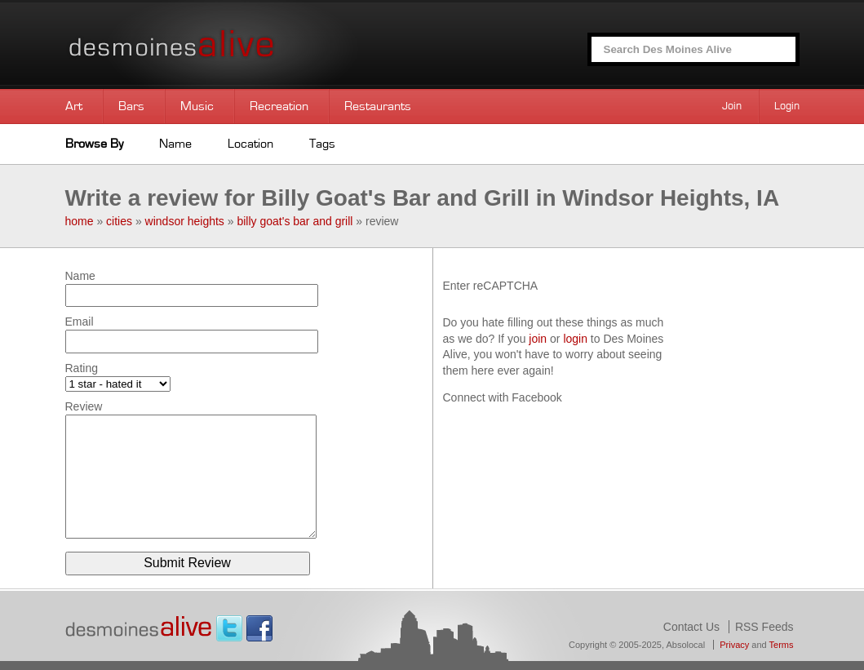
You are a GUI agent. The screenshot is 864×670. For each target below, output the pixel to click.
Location (250, 143)
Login (787, 106)
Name (175, 143)
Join (732, 106)
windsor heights (184, 221)
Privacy (734, 645)
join (538, 338)
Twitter (229, 628)
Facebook (259, 628)
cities (119, 221)
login (575, 338)
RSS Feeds (764, 626)
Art (73, 106)
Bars (131, 106)
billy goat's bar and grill (294, 221)
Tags (322, 143)
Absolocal (685, 645)
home (79, 221)
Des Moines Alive (228, 44)
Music (197, 106)
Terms (781, 645)
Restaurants (377, 106)
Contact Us (691, 626)
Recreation (279, 106)
